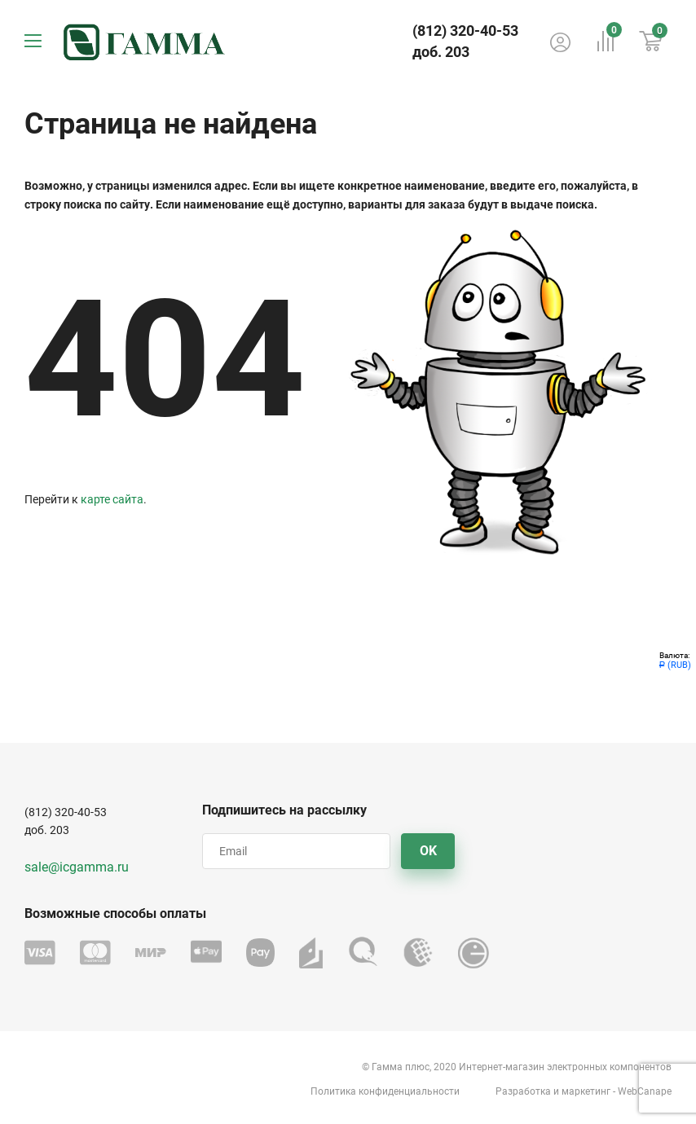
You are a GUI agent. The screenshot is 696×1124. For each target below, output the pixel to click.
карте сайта (112, 499)
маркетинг (586, 1091)
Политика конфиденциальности (385, 1091)
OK (428, 850)
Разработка (523, 1091)
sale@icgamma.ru (76, 867)
